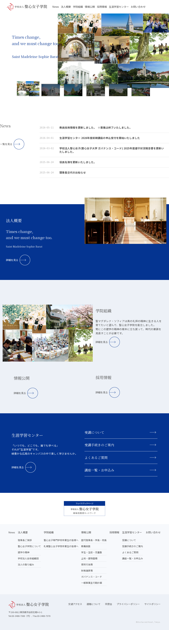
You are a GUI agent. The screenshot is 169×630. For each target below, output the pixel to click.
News (55, 6)
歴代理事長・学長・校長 (94, 540)
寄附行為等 (87, 564)
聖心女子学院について (29, 546)
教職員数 (85, 546)
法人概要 (66, 6)
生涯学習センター (119, 6)
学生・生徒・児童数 (91, 552)
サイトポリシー (152, 604)
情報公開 (90, 6)
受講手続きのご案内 (99, 444)
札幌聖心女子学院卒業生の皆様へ (61, 546)
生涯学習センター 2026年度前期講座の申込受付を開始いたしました (99, 138)
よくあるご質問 (96, 457)
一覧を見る (6, 144)
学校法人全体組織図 (28, 558)
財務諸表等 (87, 570)
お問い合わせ (138, 6)
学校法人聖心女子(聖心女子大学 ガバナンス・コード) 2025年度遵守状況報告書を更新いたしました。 (111, 150)
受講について (94, 432)
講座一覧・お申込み (99, 470)
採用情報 (102, 6)
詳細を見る (12, 260)
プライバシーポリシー (128, 604)
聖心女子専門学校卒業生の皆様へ (61, 540)
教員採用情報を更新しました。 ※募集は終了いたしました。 (95, 127)
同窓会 (108, 604)
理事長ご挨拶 (25, 540)
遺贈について (94, 604)
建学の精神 (23, 552)
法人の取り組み (26, 564)
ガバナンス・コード (91, 576)
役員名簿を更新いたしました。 (77, 162)
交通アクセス (75, 604)
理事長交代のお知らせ (72, 172)
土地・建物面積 (89, 558)
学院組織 (78, 6)
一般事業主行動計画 (91, 582)
